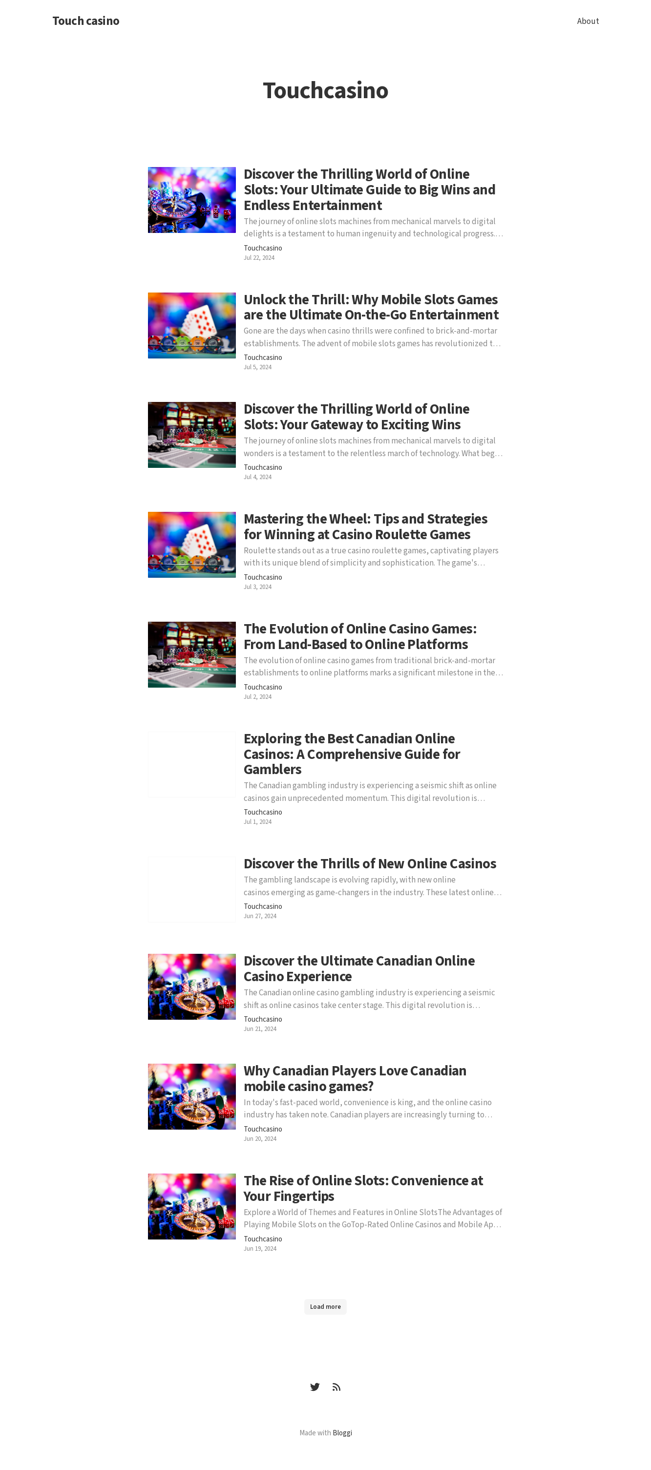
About (588, 21)
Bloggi (342, 1433)
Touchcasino (263, 249)
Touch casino (86, 21)
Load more (325, 1306)
